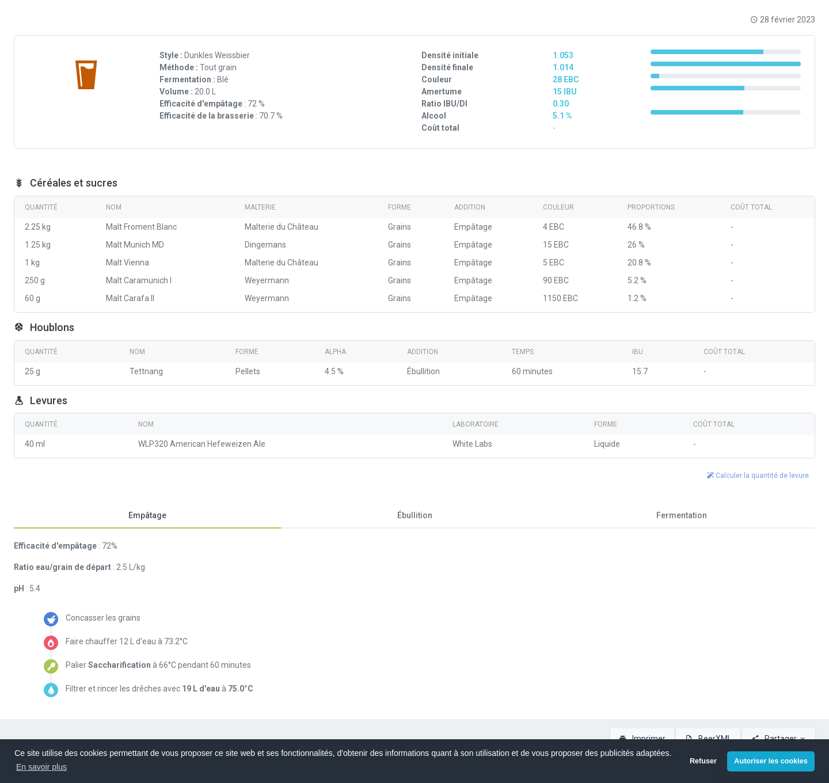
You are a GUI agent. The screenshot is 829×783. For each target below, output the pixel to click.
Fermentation (681, 515)
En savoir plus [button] (41, 766)
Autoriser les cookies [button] (770, 761)
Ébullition (414, 515)
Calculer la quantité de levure (758, 476)
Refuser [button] (703, 761)
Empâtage (147, 515)
